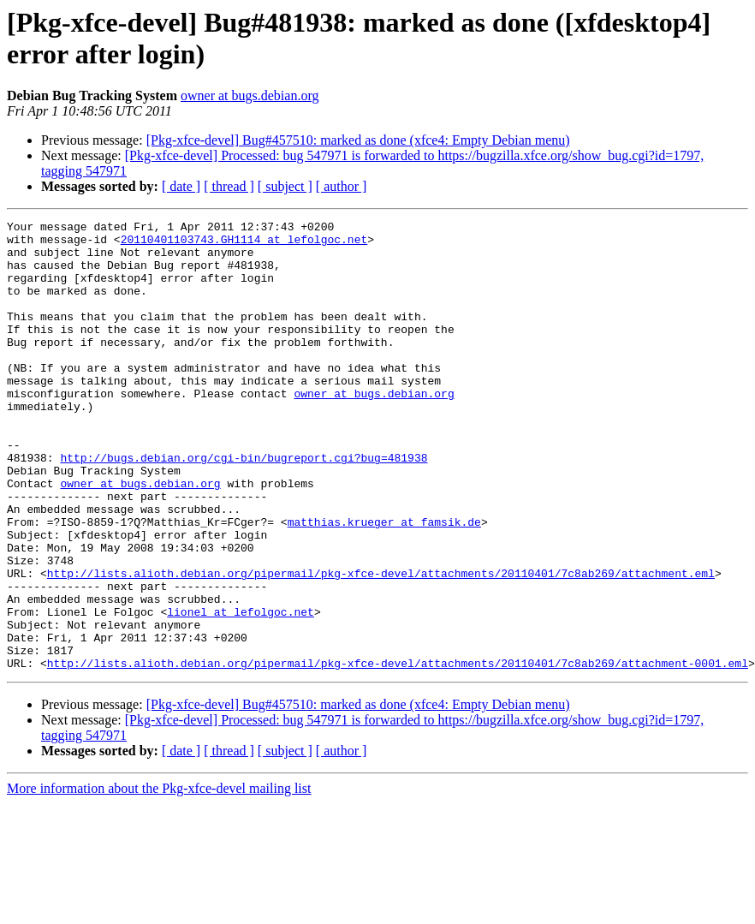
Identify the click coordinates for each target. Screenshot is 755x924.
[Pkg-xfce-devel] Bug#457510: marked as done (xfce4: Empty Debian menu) (358, 140)
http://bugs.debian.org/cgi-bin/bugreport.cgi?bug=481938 (243, 506)
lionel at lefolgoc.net (240, 691)
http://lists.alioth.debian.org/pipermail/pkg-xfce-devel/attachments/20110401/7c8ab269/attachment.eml (381, 645)
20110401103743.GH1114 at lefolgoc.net (244, 244)
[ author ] (341, 186)
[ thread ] (229, 186)
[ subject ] (285, 186)
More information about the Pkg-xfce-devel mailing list (159, 878)
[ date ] (181, 186)
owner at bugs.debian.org (249, 95)
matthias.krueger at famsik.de (384, 583)
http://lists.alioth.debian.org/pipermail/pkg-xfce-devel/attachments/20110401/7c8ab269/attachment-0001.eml (397, 752)
